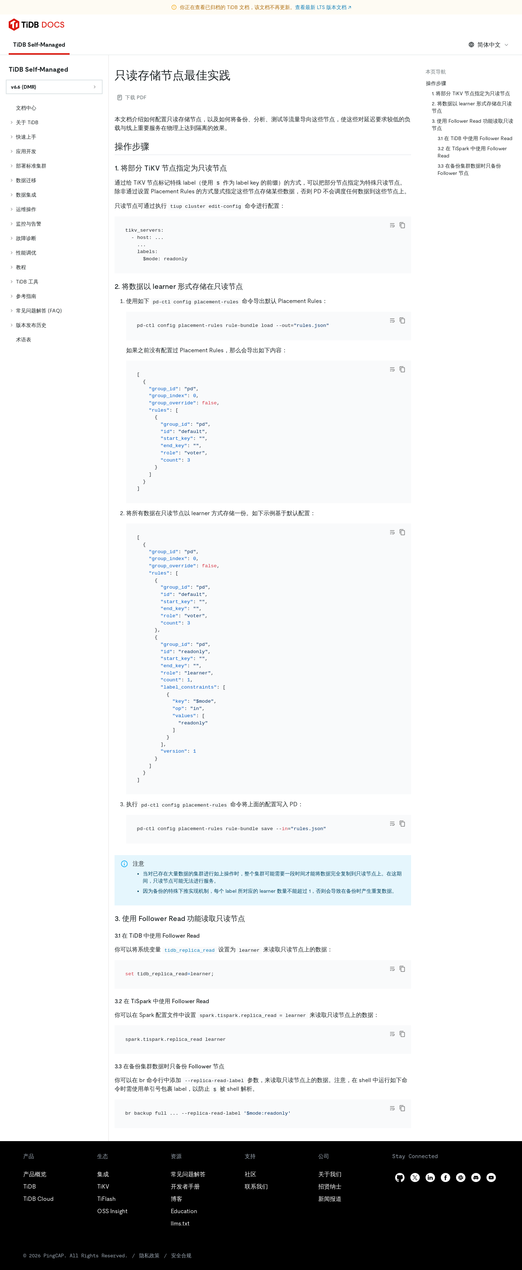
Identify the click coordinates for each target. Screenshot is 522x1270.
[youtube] (491, 1098)
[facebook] (445, 1098)
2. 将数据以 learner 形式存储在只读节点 (472, 107)
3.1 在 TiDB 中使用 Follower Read (475, 138)
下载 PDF (131, 97)
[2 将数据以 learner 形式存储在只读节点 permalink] (248, 276)
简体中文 (488, 44)
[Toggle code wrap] (392, 225)
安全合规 (154, 1176)
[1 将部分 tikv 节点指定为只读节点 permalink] (232, 168)
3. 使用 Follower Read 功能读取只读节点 (472, 124)
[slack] (460, 1098)
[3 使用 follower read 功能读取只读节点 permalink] (250, 869)
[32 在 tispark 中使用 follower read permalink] (215, 941)
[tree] (54, 223)
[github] (399, 1098)
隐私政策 (123, 1176)
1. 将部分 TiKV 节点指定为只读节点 (471, 93)
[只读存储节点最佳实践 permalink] (236, 75)
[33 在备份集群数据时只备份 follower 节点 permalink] (230, 997)
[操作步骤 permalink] (155, 146)
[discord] (476, 1098)
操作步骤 (436, 83)
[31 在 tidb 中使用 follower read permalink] (205, 886)
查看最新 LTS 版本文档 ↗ (323, 7)
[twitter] (415, 1098)
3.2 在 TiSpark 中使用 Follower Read (472, 152)
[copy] (402, 225)
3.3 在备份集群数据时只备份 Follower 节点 (469, 169)
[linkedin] (430, 1098)
